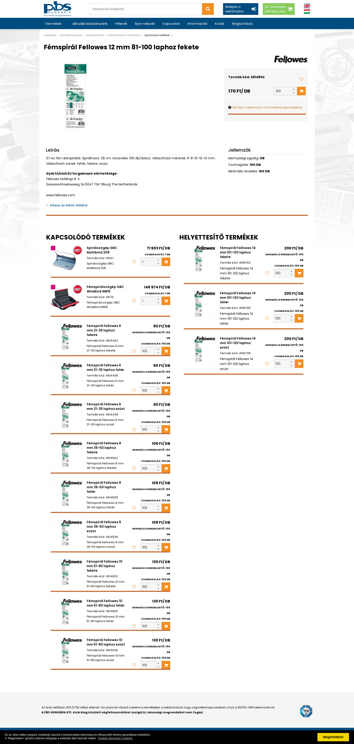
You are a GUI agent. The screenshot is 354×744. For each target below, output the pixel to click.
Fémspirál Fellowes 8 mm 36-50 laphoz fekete (104, 447)
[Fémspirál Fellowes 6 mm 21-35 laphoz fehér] (66, 377)
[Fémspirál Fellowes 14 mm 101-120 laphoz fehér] (199, 305)
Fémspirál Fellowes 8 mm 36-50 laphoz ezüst (104, 526)
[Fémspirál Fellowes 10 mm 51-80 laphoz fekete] (66, 573)
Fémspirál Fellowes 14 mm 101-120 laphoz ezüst (238, 343)
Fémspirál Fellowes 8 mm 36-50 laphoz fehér (104, 487)
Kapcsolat (171, 23)
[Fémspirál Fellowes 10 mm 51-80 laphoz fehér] (66, 613)
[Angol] (307, 6)
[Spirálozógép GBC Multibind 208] (66, 260)
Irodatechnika (95, 35)
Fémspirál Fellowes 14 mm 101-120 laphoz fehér (238, 297)
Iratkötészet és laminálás (124, 35)
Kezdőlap (50, 35)
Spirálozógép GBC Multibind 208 (102, 250)
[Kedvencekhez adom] (301, 79)
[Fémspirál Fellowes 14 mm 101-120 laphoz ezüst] (199, 350)
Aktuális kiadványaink (89, 23)
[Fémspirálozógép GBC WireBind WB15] (66, 299)
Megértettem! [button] (333, 737)
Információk (197, 23)
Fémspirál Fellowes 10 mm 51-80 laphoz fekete (104, 566)
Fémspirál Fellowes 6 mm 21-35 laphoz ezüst (106, 406)
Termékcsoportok (71, 35)
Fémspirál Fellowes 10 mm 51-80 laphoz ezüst (106, 642)
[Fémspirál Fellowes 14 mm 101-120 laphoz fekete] (199, 260)
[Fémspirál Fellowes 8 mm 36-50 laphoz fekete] (66, 455)
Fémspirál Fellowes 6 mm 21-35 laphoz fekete (104, 330)
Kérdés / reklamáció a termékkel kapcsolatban (267, 107)
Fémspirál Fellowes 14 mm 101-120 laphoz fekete (238, 252)
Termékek (53, 23)
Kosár (219, 23)
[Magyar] (307, 11)
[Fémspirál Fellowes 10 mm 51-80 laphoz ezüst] (66, 652)
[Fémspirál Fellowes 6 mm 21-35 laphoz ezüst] (66, 416)
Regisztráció (242, 23)
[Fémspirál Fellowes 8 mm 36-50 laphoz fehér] (66, 494)
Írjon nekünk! (145, 23)
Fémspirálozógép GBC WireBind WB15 (105, 289)
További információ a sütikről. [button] (115, 738)
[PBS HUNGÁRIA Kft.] (57, 9)
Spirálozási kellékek (157, 35)
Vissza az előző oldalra (68, 205)
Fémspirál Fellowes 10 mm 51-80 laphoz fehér (106, 603)
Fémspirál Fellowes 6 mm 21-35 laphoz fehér (105, 367)
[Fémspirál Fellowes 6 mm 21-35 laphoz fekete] (66, 338)
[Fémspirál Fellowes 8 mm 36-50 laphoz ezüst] (66, 534)
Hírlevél (121, 23)
